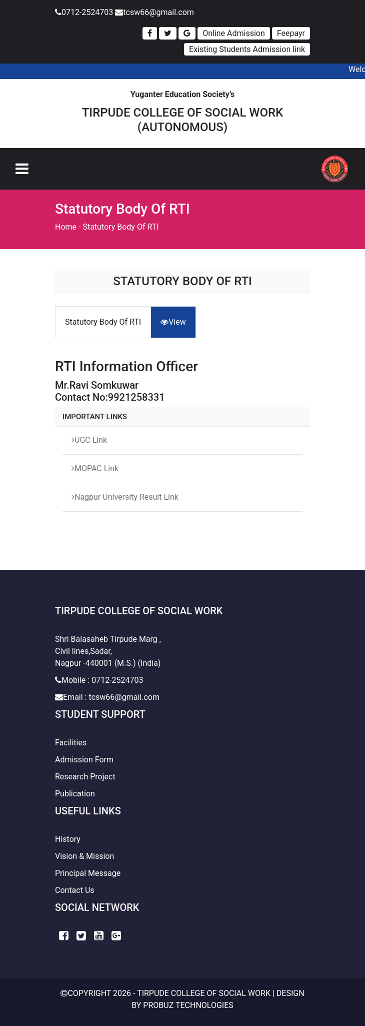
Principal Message (87, 873)
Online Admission (233, 33)
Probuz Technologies (188, 1005)
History (67, 839)
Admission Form (84, 759)
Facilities (70, 742)
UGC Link (89, 440)
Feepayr (291, 33)
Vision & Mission (84, 856)
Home (65, 227)
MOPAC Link (95, 468)
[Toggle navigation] (22, 169)
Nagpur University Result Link (125, 497)
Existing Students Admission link (247, 49)
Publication (75, 793)
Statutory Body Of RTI (120, 227)
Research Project (85, 776)
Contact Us (74, 890)
